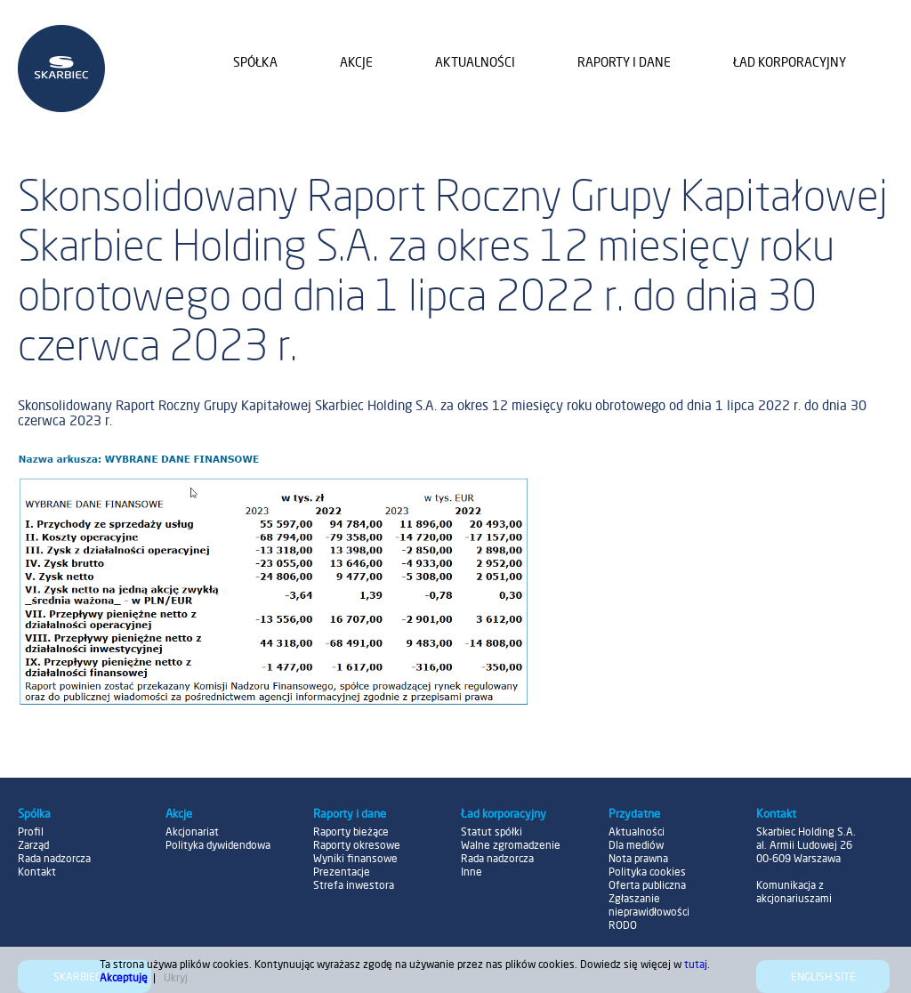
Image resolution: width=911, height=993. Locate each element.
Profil (31, 831)
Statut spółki (491, 831)
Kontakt (37, 871)
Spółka (255, 61)
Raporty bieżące (351, 831)
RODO (623, 925)
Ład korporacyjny (789, 61)
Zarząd (33, 845)
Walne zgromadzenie (510, 845)
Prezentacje (341, 871)
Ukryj (176, 977)
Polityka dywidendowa (217, 845)
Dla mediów (636, 845)
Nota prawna (638, 858)
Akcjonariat (192, 831)
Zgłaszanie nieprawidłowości (649, 905)
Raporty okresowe (356, 845)
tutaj (695, 964)
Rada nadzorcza (54, 858)
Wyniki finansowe (355, 858)
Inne (471, 871)
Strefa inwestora (353, 885)
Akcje (356, 61)
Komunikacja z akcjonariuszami (794, 891)
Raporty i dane (624, 61)
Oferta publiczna (647, 885)
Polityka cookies (647, 871)
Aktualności (475, 61)
